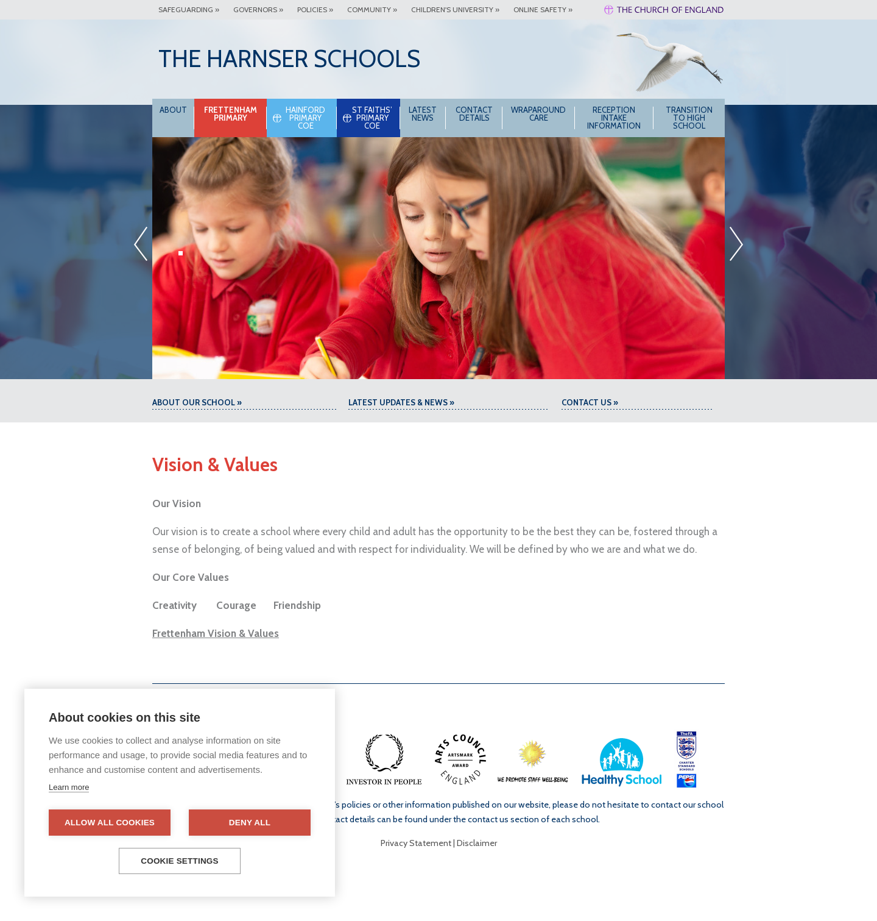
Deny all (249, 822)
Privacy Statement (416, 842)
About (173, 110)
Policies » (315, 9)
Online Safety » (542, 9)
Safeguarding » (188, 9)
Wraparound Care (538, 114)
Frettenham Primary (230, 114)
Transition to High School (689, 117)
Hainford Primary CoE (305, 117)
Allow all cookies (110, 822)
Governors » (258, 9)
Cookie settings (180, 861)
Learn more (69, 787)
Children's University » (455, 9)
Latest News (423, 114)
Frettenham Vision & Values (215, 633)
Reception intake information (614, 117)
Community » (372, 9)
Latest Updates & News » (401, 402)
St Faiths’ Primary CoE (372, 117)
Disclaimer (477, 842)
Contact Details (474, 114)
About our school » (197, 402)
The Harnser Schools (289, 58)
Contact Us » (590, 402)
